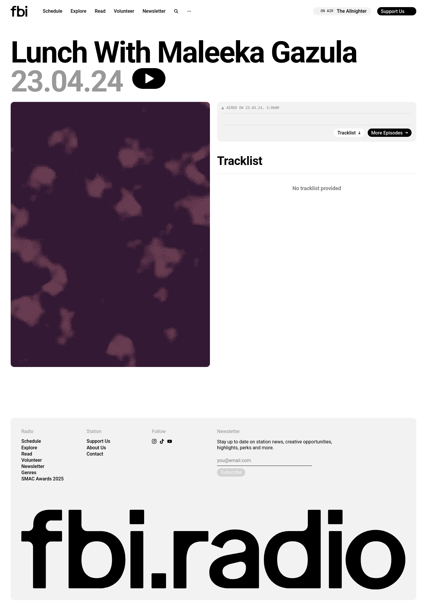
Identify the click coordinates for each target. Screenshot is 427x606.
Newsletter (154, 11)
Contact (95, 454)
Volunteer (124, 11)
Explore (78, 11)
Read (100, 11)
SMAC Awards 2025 (42, 479)
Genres (28, 472)
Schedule (52, 11)
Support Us (98, 441)
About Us (96, 447)
